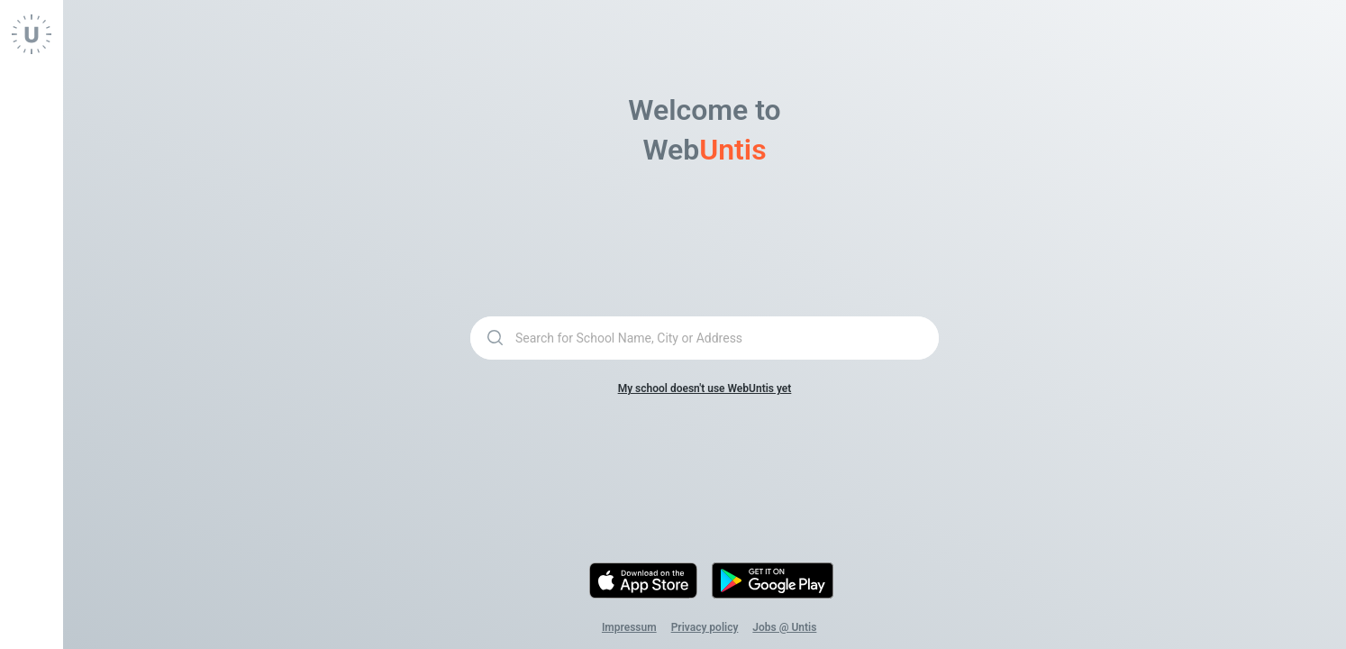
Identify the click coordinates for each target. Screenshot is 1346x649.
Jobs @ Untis (784, 627)
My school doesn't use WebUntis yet (705, 388)
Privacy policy (705, 627)
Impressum (629, 627)
